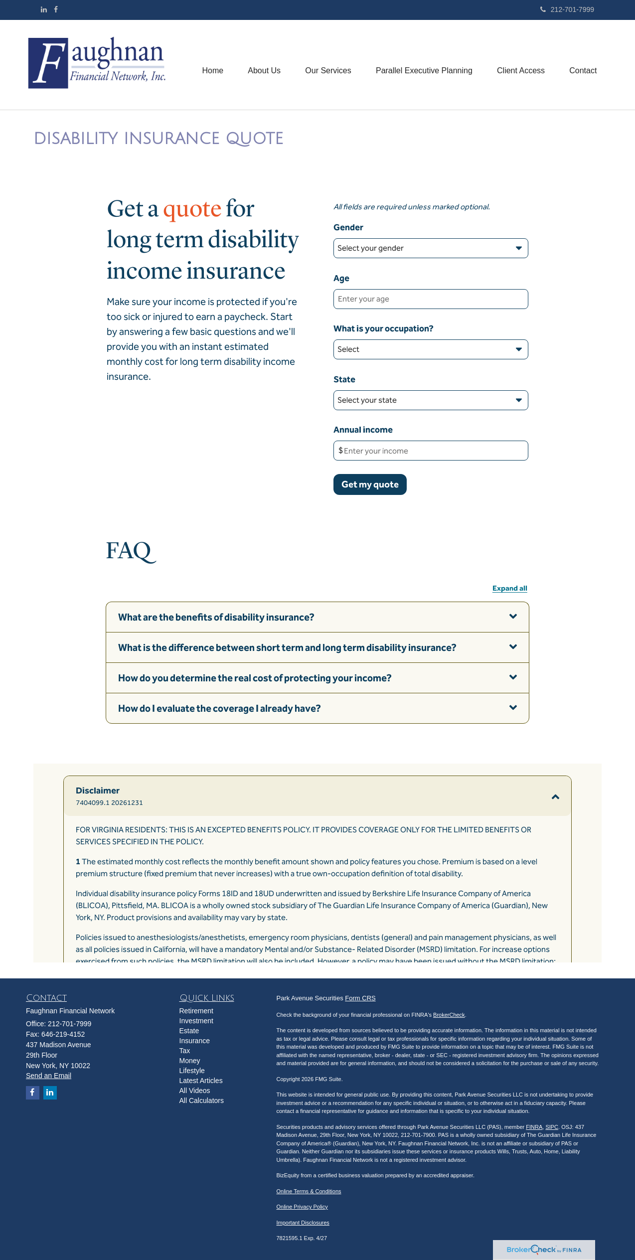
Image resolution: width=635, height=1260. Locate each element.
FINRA (534, 1127)
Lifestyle (192, 1071)
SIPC (551, 1127)
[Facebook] (56, 9)
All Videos (194, 1091)
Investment (196, 1021)
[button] (263, 65)
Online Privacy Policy (302, 1207)
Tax (184, 1051)
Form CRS (360, 998)
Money (189, 1061)
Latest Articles (201, 1081)
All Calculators (201, 1100)
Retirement (196, 1011)
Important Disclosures (303, 1223)
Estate (189, 1031)
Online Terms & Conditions (309, 1191)
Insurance (194, 1041)
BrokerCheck (449, 1015)
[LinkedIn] (44, 9)
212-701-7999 (567, 9)
